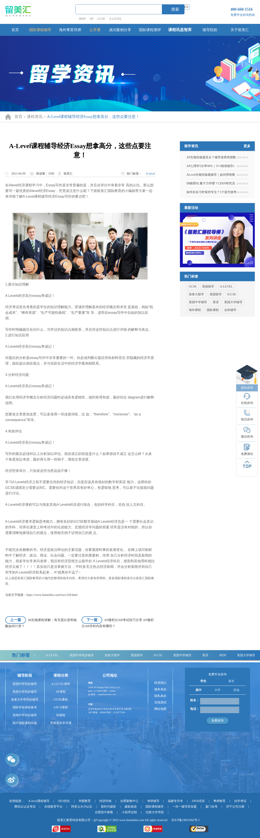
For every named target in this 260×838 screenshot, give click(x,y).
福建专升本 (175, 801)
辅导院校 (209, 30)
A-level (150, 173)
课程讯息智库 (180, 30)
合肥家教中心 (129, 801)
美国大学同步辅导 (25, 691)
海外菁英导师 (70, 30)
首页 (15, 30)
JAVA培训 (198, 801)
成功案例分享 (120, 30)
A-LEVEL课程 (60, 684)
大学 (217, 690)
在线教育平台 (53, 806)
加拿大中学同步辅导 (24, 699)
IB (36, 655)
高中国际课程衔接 (25, 723)
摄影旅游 (131, 806)
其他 (236, 690)
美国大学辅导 (249, 655)
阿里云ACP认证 (81, 806)
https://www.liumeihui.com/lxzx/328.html (51, 595)
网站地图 (160, 709)
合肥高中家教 (104, 812)
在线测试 (160, 702)
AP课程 (61, 691)
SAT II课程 (61, 707)
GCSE (101, 18)
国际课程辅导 (40, 30)
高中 (199, 690)
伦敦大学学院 (155, 812)
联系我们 (160, 682)
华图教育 (85, 801)
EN (186, 7)
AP (91, 18)
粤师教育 (219, 801)
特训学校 (105, 801)
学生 (203, 681)
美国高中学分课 (60, 723)
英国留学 (140, 655)
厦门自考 (211, 806)
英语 (209, 655)
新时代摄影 (108, 806)
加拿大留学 (115, 655)
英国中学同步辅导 (25, 715)
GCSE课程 (61, 699)
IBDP (82, 18)
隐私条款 (160, 696)
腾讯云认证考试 (25, 806)
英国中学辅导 (186, 655)
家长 (232, 681)
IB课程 (60, 715)
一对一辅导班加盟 (184, 806)
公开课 (94, 30)
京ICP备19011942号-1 (185, 820)
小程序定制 (129, 812)
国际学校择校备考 (25, 707)
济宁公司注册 (235, 806)
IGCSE (161, 655)
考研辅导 (153, 801)
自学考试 (240, 801)
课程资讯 (35, 116)
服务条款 (160, 689)
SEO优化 (64, 801)
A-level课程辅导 (38, 801)
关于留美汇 (239, 30)
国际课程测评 (150, 30)
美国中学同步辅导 (85, 655)
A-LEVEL (115, 18)
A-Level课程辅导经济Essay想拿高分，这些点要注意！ (93, 116)
